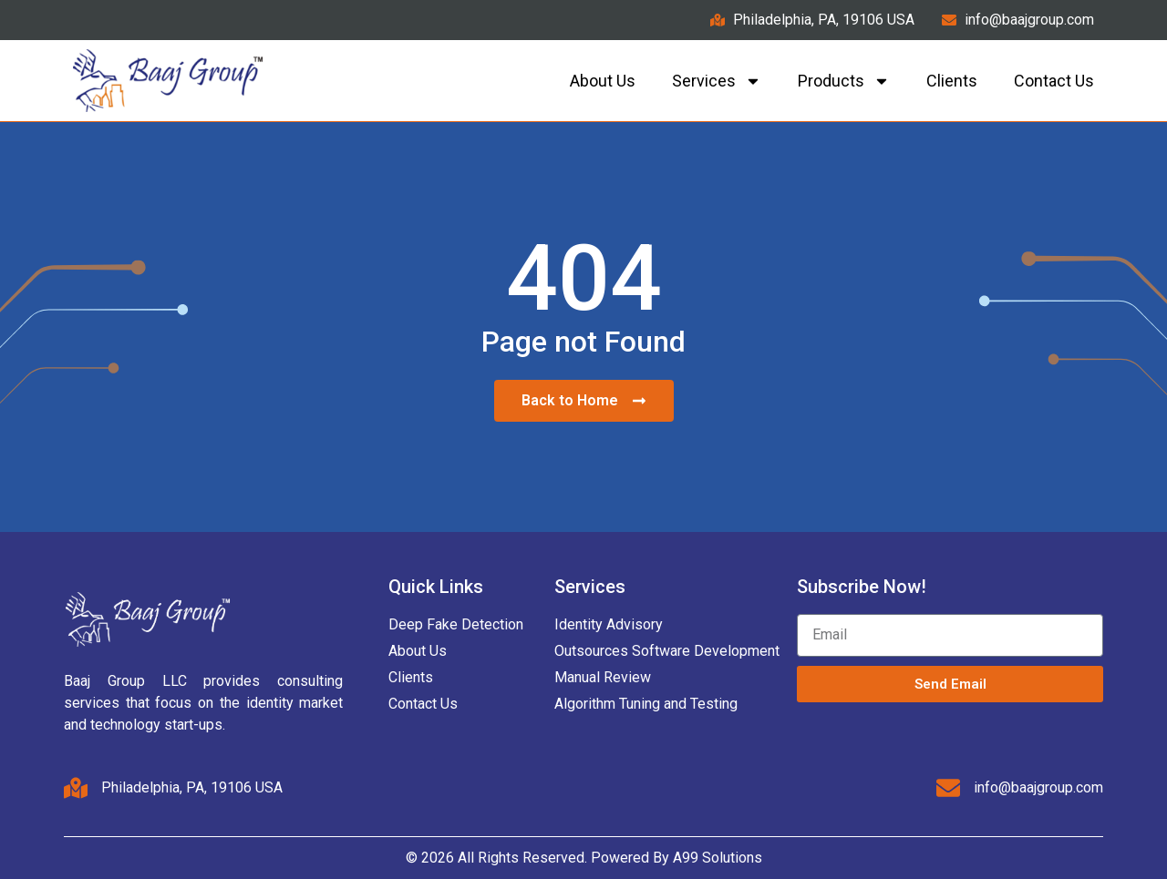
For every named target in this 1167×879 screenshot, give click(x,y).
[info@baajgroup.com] (948, 788)
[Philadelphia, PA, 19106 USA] (76, 788)
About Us (602, 80)
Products (844, 81)
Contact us (1054, 80)
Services (716, 81)
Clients (951, 80)
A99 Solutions (717, 857)
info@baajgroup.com (1038, 787)
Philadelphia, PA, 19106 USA (192, 787)
